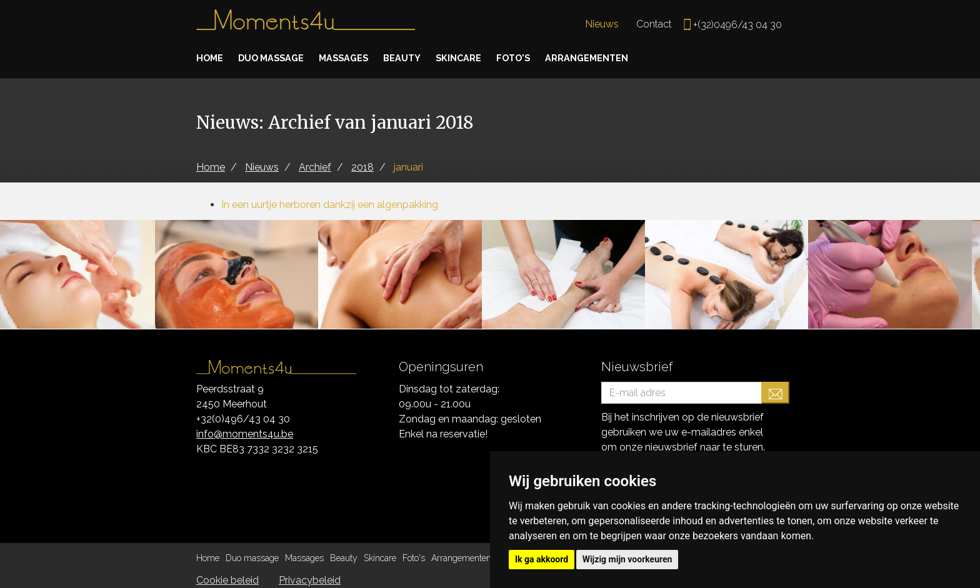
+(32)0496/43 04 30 (737, 25)
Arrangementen (617, 58)
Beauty (419, 58)
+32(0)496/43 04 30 (243, 419)
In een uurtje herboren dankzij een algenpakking (329, 205)
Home (211, 58)
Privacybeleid (310, 580)
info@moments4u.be (244, 434)
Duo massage (277, 58)
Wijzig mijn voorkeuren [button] (627, 559)
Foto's (538, 58)
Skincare (479, 58)
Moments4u (305, 25)
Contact (654, 24)
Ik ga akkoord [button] (541, 559)
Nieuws (602, 24)
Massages (356, 58)
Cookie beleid (227, 580)
